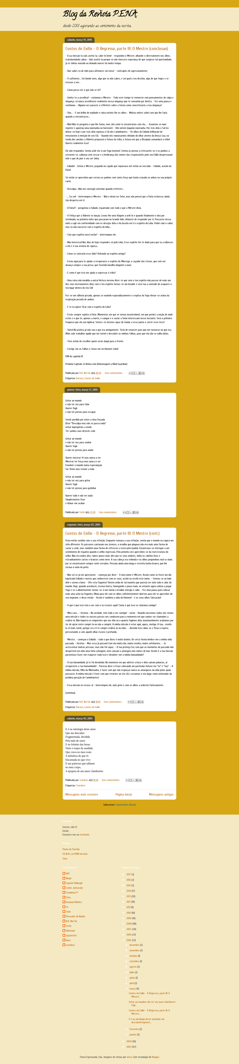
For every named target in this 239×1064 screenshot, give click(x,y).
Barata (79, 378)
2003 (129, 1046)
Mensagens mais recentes (81, 794)
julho (132, 972)
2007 (129, 929)
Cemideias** (72, 892)
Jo (67, 906)
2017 (129, 874)
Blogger (155, 1057)
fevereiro (134, 1029)
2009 (129, 918)
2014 (129, 890)
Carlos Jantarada (74, 887)
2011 (128, 907)
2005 (129, 940)
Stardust (80, 785)
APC (68, 873)
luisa (68, 940)
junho (133, 977)
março (133, 988)
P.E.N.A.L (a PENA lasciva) (75, 853)
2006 (129, 934)
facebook (84, 834)
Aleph (68, 878)
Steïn (68, 925)
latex (129, 1057)
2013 (128, 896)
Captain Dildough (74, 883)
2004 (129, 1041)
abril (132, 983)
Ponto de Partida (71, 849)
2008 (129, 923)
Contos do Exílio (92, 378)
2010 (129, 912)
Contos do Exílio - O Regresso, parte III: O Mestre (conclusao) (116, 48)
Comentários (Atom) (126, 804)
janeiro (133, 1034)
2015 (128, 885)
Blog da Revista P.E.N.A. (100, 15)
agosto (133, 966)
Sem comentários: (114, 373)
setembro (135, 961)
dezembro (135, 945)
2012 (128, 901)
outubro (134, 955)
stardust (70, 945)
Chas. (65, 858)
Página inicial (124, 794)
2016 (128, 879)
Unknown (70, 930)
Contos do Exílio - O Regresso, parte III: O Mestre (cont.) (112, 533)
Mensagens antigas (161, 794)
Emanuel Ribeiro (74, 902)
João (68, 911)
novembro (135, 950)
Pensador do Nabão (75, 916)
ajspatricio (71, 935)
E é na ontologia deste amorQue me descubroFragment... (147, 1021)
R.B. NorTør (71, 921)
